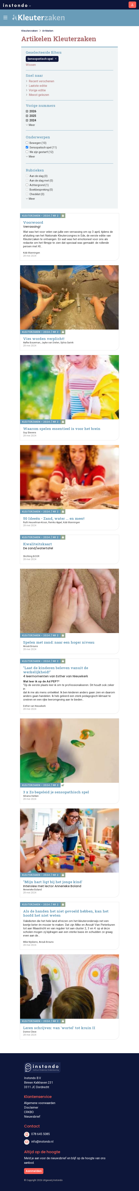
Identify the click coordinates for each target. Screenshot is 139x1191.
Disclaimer (31, 1107)
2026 (31, 111)
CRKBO (29, 1112)
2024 (31, 120)
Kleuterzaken (29, 31)
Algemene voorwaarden (39, 1103)
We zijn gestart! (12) (41, 152)
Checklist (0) (37, 194)
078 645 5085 (40, 1134)
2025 (31, 116)
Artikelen (47, 31)
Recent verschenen (41, 81)
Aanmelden (34, 1171)
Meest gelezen (39, 95)
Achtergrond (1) (39, 185)
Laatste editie (38, 86)
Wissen (31, 65)
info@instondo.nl (42, 1141)
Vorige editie (37, 90)
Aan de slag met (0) (41, 180)
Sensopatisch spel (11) (43, 147)
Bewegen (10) (38, 142)
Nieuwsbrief (32, 1116)
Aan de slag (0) (39, 176)
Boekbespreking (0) (41, 189)
